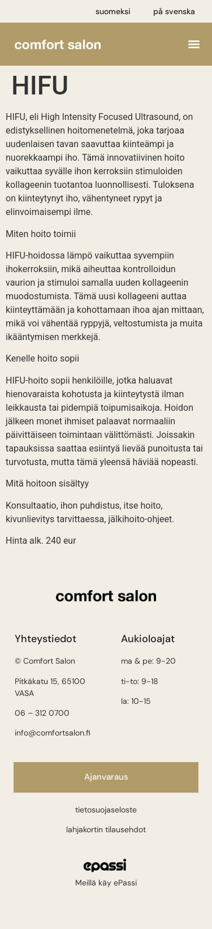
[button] (193, 44)
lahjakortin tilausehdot (106, 829)
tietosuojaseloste (106, 810)
